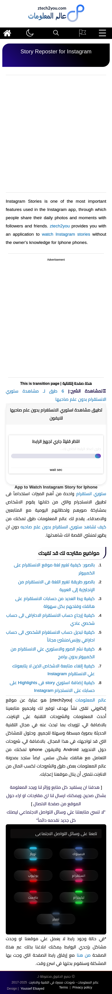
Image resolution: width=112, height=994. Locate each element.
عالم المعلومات (90, 700)
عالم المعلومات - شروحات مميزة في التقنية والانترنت (64, 982)
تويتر (33, 854)
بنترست (33, 897)
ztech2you (60, 226)
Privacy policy (82, 987)
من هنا (84, 955)
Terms (63, 987)
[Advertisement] (56, 133)
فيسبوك (79, 854)
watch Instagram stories (66, 234)
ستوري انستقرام (91, 493)
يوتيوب (33, 875)
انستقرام (78, 875)
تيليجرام (79, 897)
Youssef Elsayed (32, 988)
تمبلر (56, 919)
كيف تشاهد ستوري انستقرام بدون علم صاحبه (63, 526)
